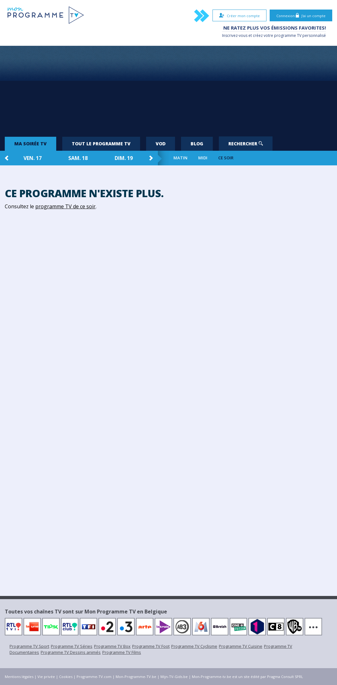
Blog (197, 144)
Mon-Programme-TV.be (136, 676)
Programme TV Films (121, 652)
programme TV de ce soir (65, 206)
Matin (180, 158)
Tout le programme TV (101, 144)
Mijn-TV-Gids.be (174, 676)
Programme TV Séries (71, 646)
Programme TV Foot (151, 646)
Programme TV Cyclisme (194, 646)
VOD (160, 144)
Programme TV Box (112, 646)
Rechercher (245, 144)
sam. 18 (78, 158)
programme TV (287, 35)
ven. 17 (33, 158)
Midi (202, 158)
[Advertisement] (169, 88)
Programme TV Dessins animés (71, 652)
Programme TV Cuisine (240, 646)
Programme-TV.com (94, 676)
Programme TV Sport (29, 646)
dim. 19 (124, 158)
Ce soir (225, 158)
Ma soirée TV (30, 144)
